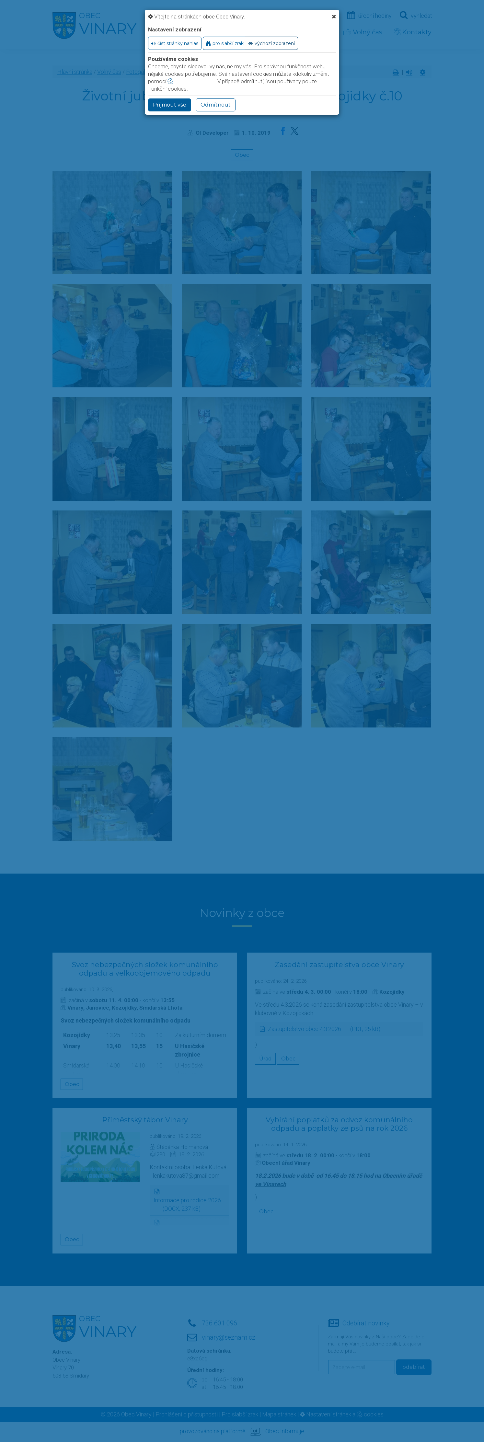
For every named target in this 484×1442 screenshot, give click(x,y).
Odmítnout (216, 105)
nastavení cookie (191, 81)
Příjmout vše (169, 105)
